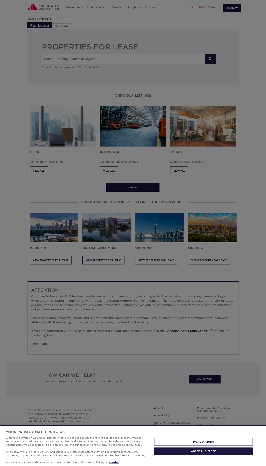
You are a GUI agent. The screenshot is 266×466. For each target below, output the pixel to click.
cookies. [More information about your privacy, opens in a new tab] (114, 462)
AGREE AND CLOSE (203, 450)
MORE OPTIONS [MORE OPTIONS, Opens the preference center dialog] (203, 441)
